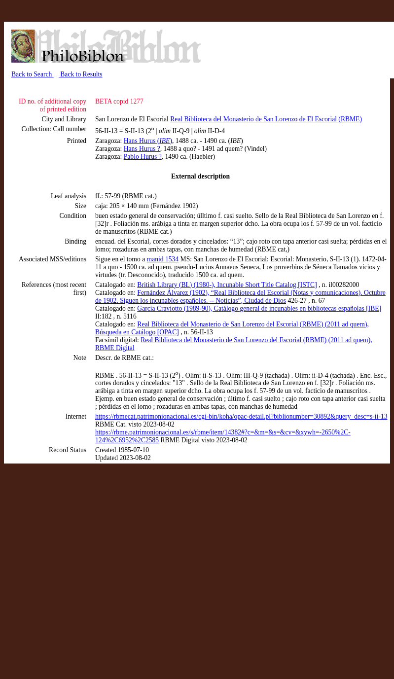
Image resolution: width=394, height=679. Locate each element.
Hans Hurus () (148, 140)
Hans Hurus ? (142, 148)
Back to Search (32, 74)
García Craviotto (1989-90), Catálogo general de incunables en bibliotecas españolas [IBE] (259, 308)
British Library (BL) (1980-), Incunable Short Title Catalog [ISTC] (227, 284)
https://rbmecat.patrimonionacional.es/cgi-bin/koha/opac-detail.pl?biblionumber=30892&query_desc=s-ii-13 (241, 416)
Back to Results (81, 74)
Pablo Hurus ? (143, 156)
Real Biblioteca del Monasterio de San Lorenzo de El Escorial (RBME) (266, 119)
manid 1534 (163, 259)
